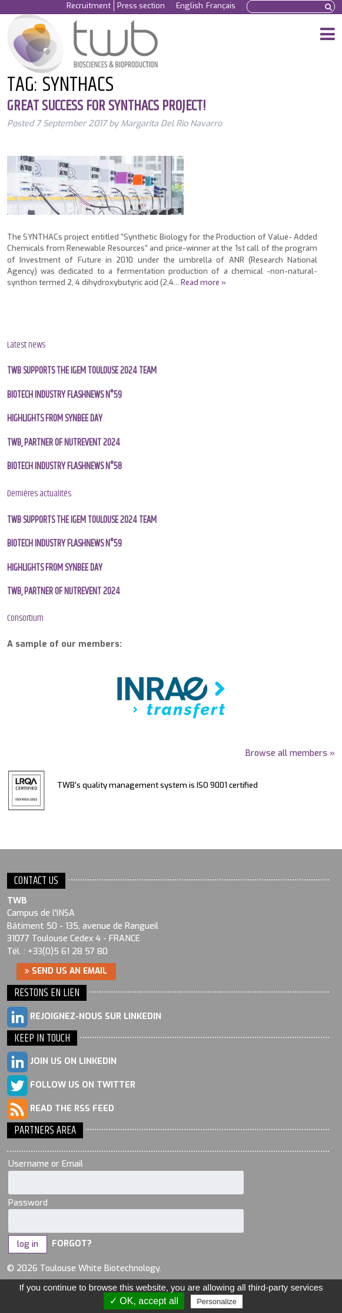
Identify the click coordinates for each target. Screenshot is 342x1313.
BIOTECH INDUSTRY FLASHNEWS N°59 (64, 395)
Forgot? (72, 1244)
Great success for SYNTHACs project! (106, 106)
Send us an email (66, 970)
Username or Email (45, 1164)
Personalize (217, 1301)
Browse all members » (290, 753)
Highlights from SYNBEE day (54, 418)
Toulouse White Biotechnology (86, 43)
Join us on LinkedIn (62, 1062)
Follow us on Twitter (71, 1085)
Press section (141, 6)
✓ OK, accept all (143, 1301)
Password (28, 1203)
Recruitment (89, 6)
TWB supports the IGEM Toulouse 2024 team (82, 371)
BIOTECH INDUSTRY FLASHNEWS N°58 (64, 466)
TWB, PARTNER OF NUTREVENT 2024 (63, 443)
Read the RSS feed (60, 1109)
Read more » (203, 282)
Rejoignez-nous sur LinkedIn (84, 1017)
